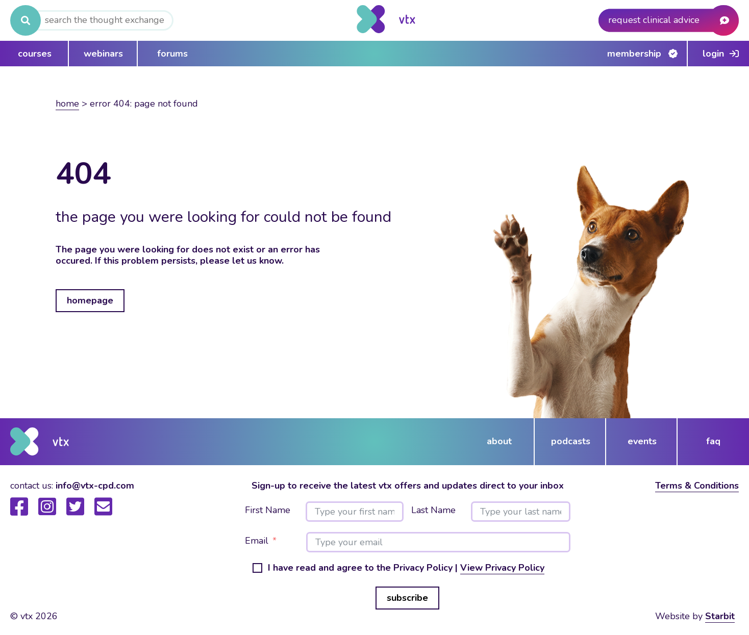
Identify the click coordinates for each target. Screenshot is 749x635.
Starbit (720, 616)
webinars (103, 53)
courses (35, 53)
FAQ (713, 441)
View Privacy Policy (502, 568)
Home (67, 103)
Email (256, 541)
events (642, 441)
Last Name (433, 510)
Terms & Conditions (697, 485)
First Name (267, 510)
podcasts (570, 441)
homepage (90, 300)
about (499, 441)
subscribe (407, 598)
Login (713, 53)
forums (172, 53)
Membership (634, 53)
